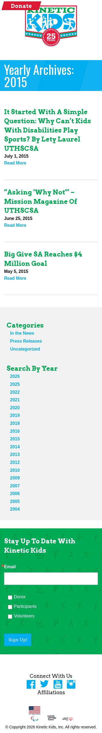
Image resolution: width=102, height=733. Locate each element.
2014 (15, 446)
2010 (15, 470)
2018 (15, 423)
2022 (15, 392)
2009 (15, 478)
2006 (15, 493)
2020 (15, 407)
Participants (25, 606)
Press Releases (26, 341)
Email (10, 567)
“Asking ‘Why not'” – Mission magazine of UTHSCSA (40, 201)
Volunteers (24, 616)
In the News (22, 333)
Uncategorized (25, 349)
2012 (15, 462)
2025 (15, 384)
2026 (15, 376)
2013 (15, 454)
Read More (15, 163)
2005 (15, 501)
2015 (15, 439)
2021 (15, 400)
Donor (20, 596)
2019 (15, 415)
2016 (15, 431)
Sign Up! (17, 639)
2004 (15, 509)
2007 (15, 486)
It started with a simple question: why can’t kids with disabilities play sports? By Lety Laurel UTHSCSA (47, 130)
